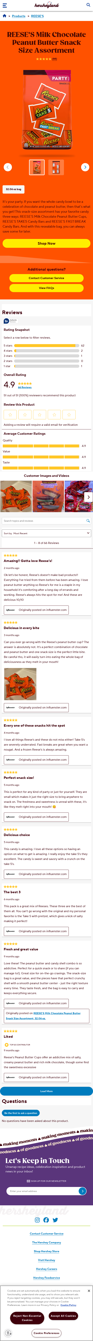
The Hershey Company (46, 1242)
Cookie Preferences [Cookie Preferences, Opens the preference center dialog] (47, 1333)
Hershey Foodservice (46, 1278)
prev (8, 167)
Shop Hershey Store (46, 1251)
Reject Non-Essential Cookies (27, 1318)
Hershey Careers (46, 1269)
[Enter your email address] (46, 1191)
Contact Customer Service (46, 278)
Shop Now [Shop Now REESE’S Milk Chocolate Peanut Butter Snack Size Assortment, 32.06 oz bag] (47, 243)
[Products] (18, 16)
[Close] (89, 1291)
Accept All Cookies (63, 1316)
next (85, 167)
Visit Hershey (46, 1260)
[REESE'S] (37, 16)
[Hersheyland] (4, 16)
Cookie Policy (68, 1305)
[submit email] (82, 1191)
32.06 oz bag (13, 189)
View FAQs (46, 288)
